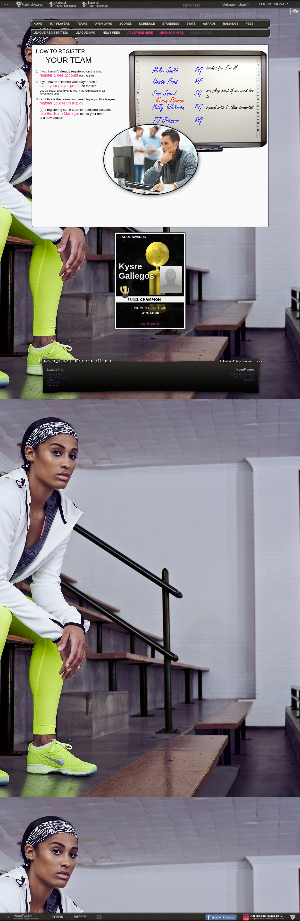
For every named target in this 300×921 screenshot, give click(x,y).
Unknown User (234, 5)
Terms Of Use (250, 399)
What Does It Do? (244, 377)
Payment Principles (57, 377)
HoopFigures (245, 369)
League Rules (54, 374)
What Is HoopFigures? (242, 374)
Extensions (248, 380)
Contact (51, 380)
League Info (55, 369)
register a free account (59, 75)
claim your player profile (60, 86)
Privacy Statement (228, 399)
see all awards (150, 323)
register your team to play (61, 103)
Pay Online (53, 385)
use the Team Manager (59, 113)
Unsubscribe (53, 382)
